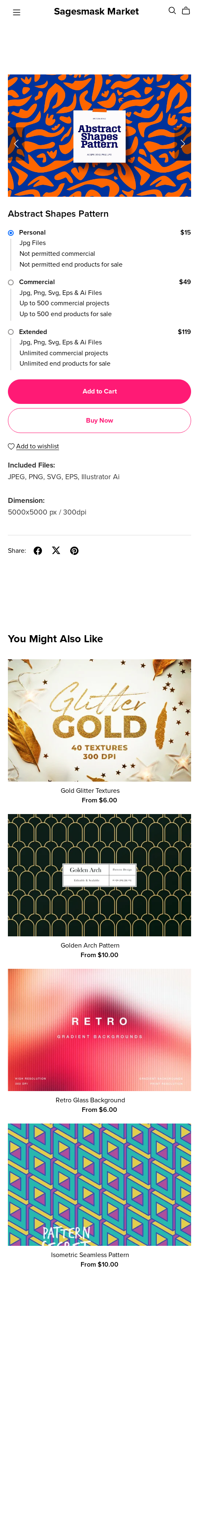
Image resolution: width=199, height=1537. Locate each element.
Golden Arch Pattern (90, 945)
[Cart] (189, 11)
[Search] (172, 11)
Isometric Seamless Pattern (90, 1255)
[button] (16, 144)
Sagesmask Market (96, 11)
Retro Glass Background (90, 1100)
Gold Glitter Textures (90, 791)
